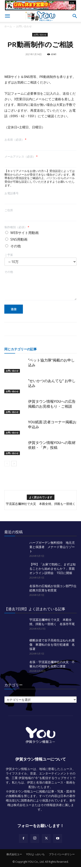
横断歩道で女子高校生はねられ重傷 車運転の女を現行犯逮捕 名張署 (52, 645)
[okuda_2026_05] (40, 8)
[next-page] (14, 463)
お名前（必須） (15, 139)
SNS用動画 (18, 239)
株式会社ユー (14, 854)
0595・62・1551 (23, 116)
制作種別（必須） (17, 227)
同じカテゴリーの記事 (20, 349)
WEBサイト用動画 (24, 232)
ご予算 (9, 255)
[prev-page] (7, 463)
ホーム (8, 26)
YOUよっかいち (35, 854)
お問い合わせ (24, 26)
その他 (15, 246)
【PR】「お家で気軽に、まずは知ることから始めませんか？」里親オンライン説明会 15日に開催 (52, 569)
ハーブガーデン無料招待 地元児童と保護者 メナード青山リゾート (52, 547)
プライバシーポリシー (62, 854)
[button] (7, 16)
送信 (13, 309)
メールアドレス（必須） (21, 156)
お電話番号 (12, 193)
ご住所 (9, 210)
